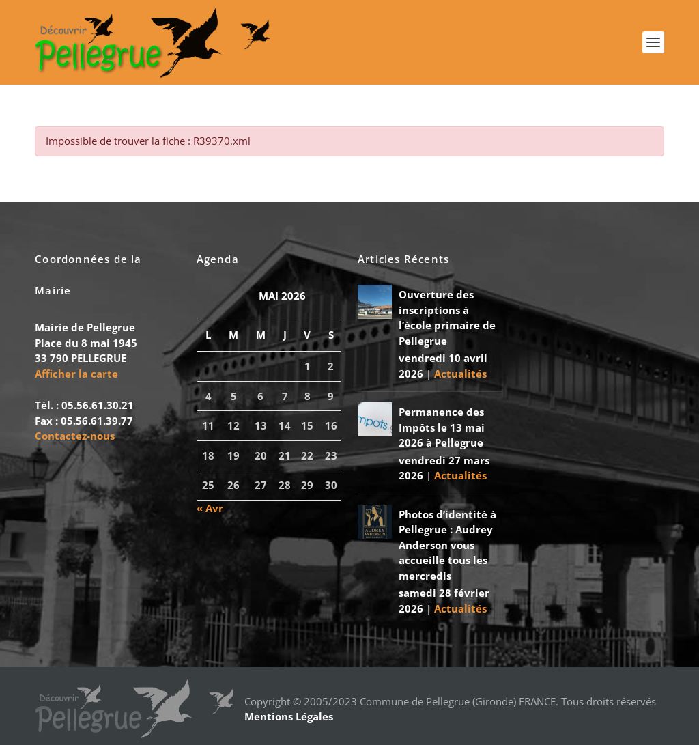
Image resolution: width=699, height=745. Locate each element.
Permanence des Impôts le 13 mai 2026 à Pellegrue (442, 427)
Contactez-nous (75, 435)
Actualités (460, 373)
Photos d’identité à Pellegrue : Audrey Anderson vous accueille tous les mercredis (447, 544)
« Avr (210, 508)
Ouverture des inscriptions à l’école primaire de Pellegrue (447, 317)
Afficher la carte (76, 373)
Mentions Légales (288, 716)
